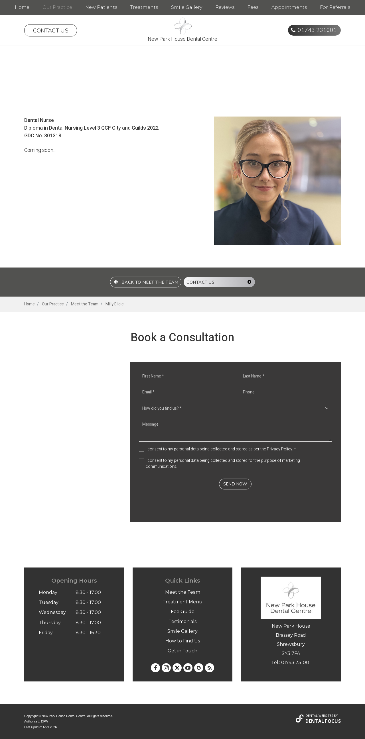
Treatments (144, 7)
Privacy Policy (279, 449)
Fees (253, 7)
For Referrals (335, 7)
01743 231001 (317, 30)
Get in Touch (182, 651)
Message (235, 430)
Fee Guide (182, 611)
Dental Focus (323, 721)
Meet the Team (182, 592)
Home (22, 7)
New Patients (101, 7)
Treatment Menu (182, 602)
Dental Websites (319, 715)
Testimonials (182, 621)
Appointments (289, 7)
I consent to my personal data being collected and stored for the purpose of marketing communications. (223, 463)
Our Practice (57, 7)
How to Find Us (182, 641)
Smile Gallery (186, 7)
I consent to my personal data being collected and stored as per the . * (221, 449)
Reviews (224, 7)
